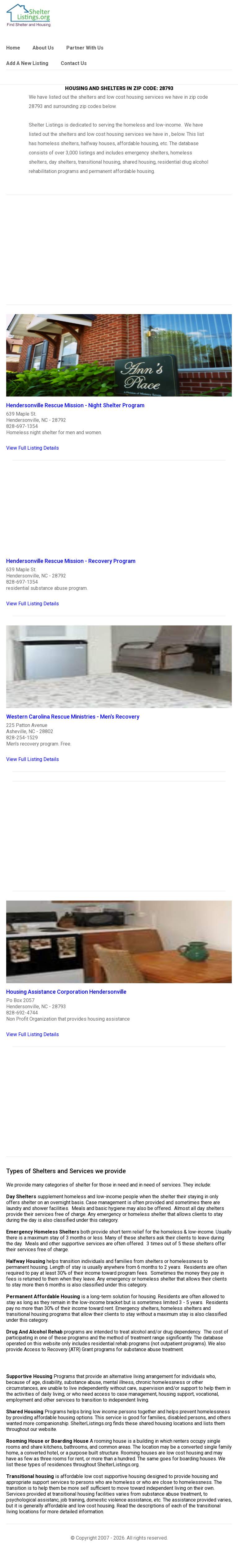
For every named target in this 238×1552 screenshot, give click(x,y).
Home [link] (13, 48)
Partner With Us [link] (85, 48)
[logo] (28, 15)
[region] (119, 253)
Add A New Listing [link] (27, 63)
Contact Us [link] (74, 63)
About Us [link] (43, 48)
